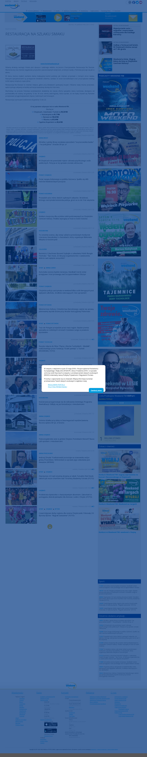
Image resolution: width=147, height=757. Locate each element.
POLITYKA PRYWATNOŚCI (57, 387)
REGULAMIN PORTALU (56, 385)
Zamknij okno (96, 390)
